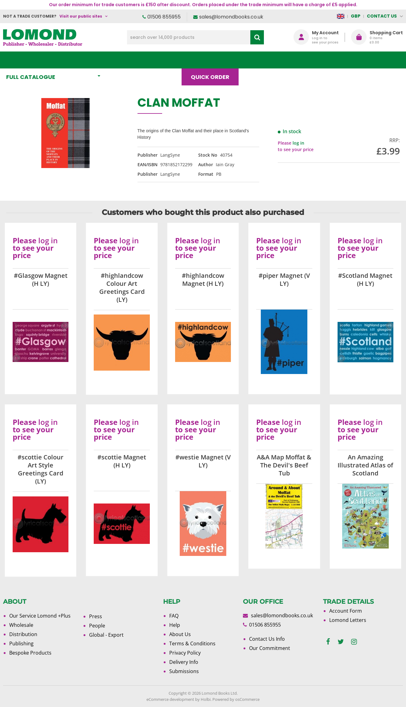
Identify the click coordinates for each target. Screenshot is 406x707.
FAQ (173, 615)
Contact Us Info (267, 638)
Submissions (184, 671)
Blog (258, 60)
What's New (137, 60)
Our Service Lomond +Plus (40, 615)
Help (174, 625)
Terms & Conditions (192, 643)
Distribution (23, 634)
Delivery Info (183, 662)
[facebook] (328, 642)
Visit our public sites (80, 16)
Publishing (21, 643)
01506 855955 (164, 16)
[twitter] (341, 642)
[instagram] (354, 642)
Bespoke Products (30, 652)
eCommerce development (170, 699)
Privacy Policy (185, 652)
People (97, 625)
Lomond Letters (347, 620)
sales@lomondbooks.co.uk (231, 16)
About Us (299, 60)
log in (298, 143)
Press (95, 616)
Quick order (213, 60)
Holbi (206, 699)
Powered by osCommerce (236, 699)
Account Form (345, 610)
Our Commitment (269, 648)
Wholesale (21, 625)
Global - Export (106, 634)
